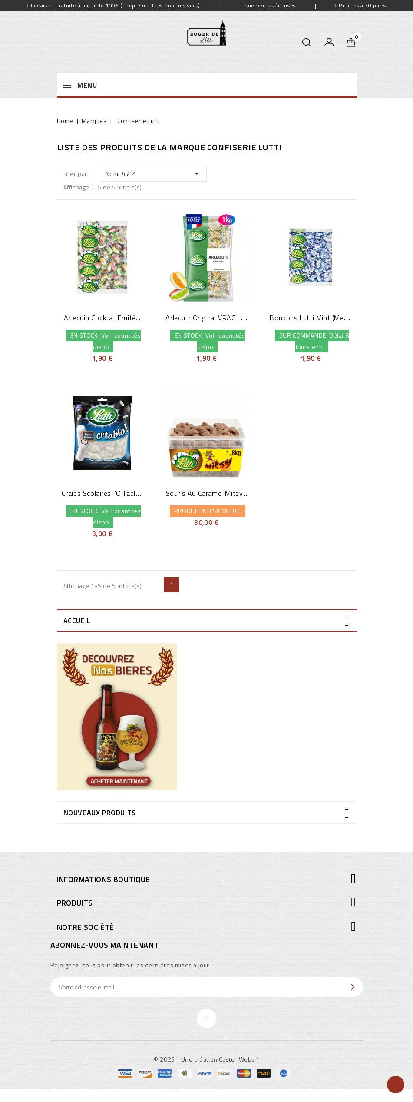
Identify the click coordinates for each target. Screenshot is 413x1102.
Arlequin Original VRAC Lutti (208, 317)
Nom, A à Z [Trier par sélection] (154, 173)
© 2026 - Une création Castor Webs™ (206, 1059)
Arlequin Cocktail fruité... (102, 317)
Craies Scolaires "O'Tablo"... (104, 493)
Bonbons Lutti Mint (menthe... (316, 317)
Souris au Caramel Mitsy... (207, 493)
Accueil (77, 620)
